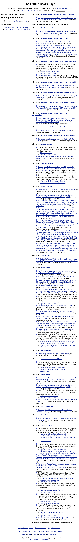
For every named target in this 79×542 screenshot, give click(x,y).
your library (16, 21)
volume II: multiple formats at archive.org (53, 347)
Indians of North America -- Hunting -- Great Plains (58, 14)
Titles (47, 531)
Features (35, 534)
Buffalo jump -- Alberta (48, 28)
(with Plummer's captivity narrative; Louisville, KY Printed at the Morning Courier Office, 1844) (57, 235)
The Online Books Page (39, 4)
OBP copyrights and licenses (39, 539)
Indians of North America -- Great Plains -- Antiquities (59, 82)
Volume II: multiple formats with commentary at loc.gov (57, 345)
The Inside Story (52, 534)
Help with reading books (25, 528)
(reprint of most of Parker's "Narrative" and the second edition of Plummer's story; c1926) (57, 223)
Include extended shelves (64, 8)
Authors (41, 531)
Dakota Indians (46, 267)
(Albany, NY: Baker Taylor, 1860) (56, 248)
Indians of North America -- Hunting (16, 28)
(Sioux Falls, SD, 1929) (54, 286)
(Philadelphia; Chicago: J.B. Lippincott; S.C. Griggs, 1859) (56, 324)
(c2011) (55, 86)
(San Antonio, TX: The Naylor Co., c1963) (56, 189)
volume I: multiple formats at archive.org (52, 343)
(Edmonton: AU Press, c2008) (56, 18)
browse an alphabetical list (30, 10)
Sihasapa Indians (46, 425)
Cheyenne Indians (47, 163)
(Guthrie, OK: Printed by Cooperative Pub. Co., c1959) (54, 196)
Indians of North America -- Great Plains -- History (58, 135)
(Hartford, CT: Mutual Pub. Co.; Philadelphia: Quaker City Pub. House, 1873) (56, 282)
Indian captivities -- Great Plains (51, 359)
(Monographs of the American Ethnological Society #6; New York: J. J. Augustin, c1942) (56, 457)
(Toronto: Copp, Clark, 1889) (55, 517)
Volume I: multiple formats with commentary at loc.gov (57, 341)
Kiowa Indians (45, 374)
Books (24, 534)
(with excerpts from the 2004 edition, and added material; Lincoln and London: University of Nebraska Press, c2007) (56, 120)
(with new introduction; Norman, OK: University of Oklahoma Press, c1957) (56, 212)
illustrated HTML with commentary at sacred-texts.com (57, 478)
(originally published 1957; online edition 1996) (56, 107)
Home (19, 531)
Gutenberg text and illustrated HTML (51, 491)
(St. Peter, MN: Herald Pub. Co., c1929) (56, 291)
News (29, 534)
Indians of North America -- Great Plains (17, 29)
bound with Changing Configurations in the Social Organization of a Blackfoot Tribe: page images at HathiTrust (59, 436)
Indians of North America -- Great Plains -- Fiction (57, 127)
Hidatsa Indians (46, 350)
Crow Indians (45, 255)
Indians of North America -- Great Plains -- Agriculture (59, 61)
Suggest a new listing (54, 528)
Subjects (53, 531)
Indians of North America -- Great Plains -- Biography (59, 92)
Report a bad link (40, 528)
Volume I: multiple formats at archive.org (53, 181)
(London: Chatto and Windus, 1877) (56, 51)
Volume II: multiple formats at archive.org (53, 183)
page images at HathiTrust (48, 73)
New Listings (33, 531)
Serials (60, 531)
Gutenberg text (44, 371)
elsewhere (25, 21)
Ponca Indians (45, 415)
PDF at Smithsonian (46, 153)
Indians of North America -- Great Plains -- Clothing (58, 103)
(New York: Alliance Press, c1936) (55, 272)
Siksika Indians (46, 441)
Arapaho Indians (46, 144)
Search (25, 531)
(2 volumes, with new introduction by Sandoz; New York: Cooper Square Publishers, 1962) (55, 168)
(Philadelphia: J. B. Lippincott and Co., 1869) (57, 260)
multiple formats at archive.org (49, 71)
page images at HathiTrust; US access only (53, 434)
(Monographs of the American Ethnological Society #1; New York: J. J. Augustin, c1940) (56, 379)
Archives (42, 534)
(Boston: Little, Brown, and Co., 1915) (55, 305)
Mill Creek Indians (47, 406)
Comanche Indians (47, 186)
